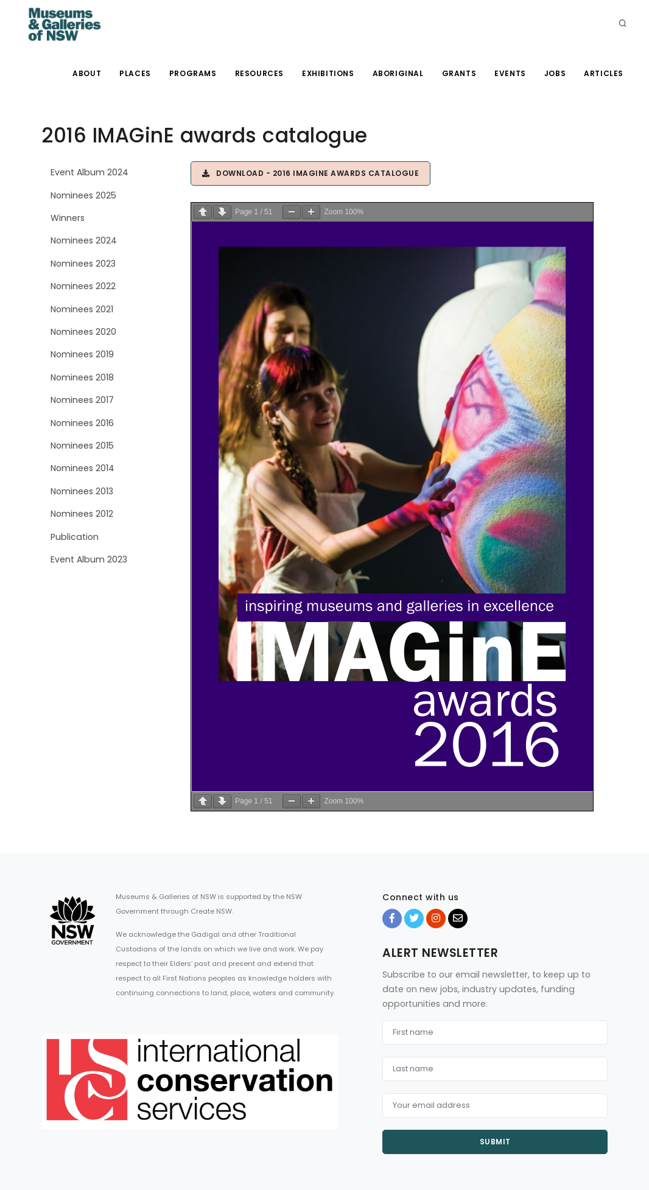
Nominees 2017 (82, 400)
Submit (495, 1141)
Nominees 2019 (82, 354)
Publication (75, 537)
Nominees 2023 (83, 263)
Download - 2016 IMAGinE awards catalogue (310, 173)
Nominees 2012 (82, 514)
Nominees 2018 (82, 377)
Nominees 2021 (82, 309)
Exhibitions (328, 73)
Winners (68, 218)
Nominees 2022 (83, 286)
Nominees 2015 (82, 445)
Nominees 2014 (82, 468)
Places (135, 73)
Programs (193, 73)
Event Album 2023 (89, 559)
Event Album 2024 (89, 172)
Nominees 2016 (82, 423)
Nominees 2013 (82, 491)
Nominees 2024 (84, 240)
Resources (259, 73)
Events (510, 73)
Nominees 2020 (83, 332)
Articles (603, 73)
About (86, 73)
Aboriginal (398, 73)
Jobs (555, 73)
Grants (459, 73)
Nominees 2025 (83, 195)
